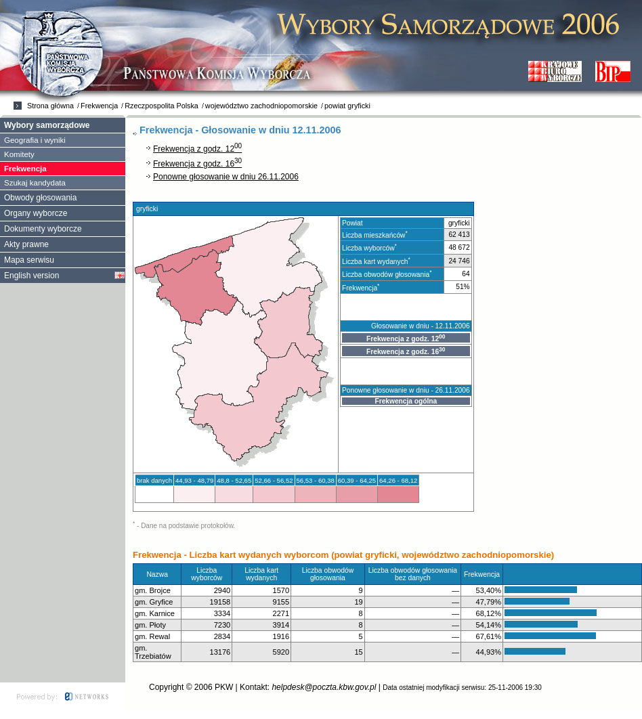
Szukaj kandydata (35, 183)
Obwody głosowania (40, 197)
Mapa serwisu (29, 260)
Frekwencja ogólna (405, 401)
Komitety (19, 154)
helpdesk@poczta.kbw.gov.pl (324, 687)
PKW (224, 687)
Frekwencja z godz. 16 (197, 164)
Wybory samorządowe (46, 125)
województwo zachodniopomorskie (261, 106)
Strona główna (50, 106)
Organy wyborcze (35, 213)
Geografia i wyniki (35, 140)
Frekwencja (99, 106)
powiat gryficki (347, 106)
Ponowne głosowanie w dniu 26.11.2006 (226, 176)
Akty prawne (26, 244)
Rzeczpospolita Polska (161, 106)
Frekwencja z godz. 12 (197, 149)
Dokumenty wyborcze (43, 229)
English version (31, 275)
